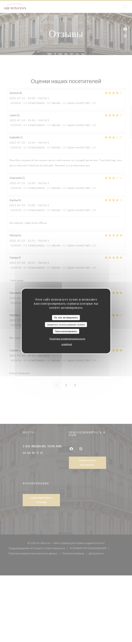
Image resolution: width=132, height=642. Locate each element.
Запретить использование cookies (66, 324)
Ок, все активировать (66, 317)
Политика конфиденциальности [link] (67, 338)
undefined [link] (66, 344)
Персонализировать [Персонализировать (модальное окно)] (66, 331)
